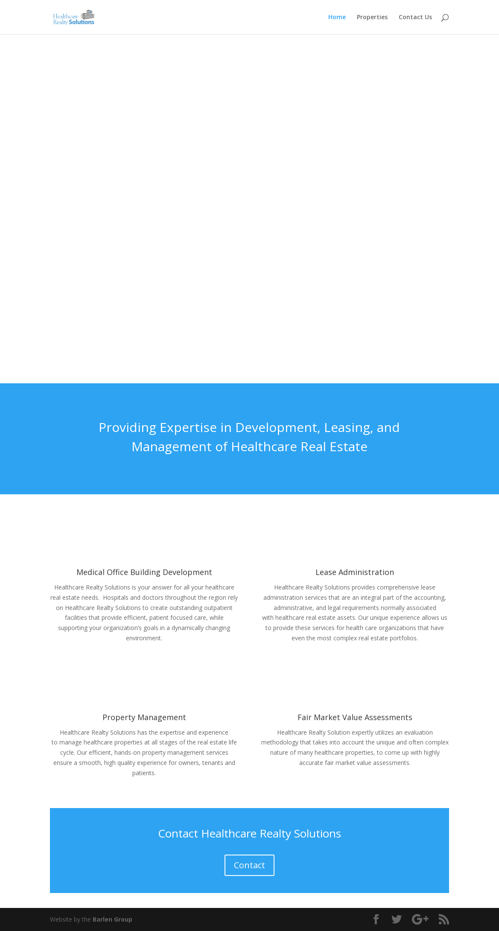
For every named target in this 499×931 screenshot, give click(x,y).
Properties (372, 17)
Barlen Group (112, 919)
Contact (249, 865)
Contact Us (415, 17)
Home (337, 17)
